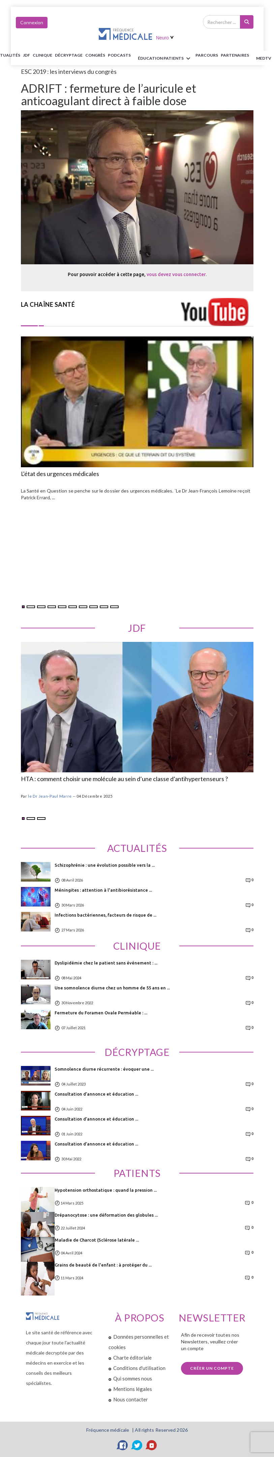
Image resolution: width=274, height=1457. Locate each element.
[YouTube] (152, 1445)
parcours (206, 55)
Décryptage (69, 55)
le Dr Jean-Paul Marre (50, 796)
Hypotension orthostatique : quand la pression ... (106, 1190)
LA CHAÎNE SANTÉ (48, 304)
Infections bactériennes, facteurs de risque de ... (105, 915)
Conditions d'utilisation (139, 1368)
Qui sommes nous (132, 1378)
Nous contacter (130, 1399)
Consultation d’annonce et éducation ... (96, 1094)
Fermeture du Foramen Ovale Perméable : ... (101, 1012)
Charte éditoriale (132, 1358)
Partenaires (235, 55)
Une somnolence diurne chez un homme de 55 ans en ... (112, 987)
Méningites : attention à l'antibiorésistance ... (103, 890)
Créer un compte (212, 1368)
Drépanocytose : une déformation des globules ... (106, 1215)
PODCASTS (119, 55)
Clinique (42, 55)
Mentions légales (132, 1389)
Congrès (95, 55)
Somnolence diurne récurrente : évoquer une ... (104, 1069)
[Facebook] (123, 1445)
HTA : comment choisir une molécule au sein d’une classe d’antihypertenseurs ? (124, 779)
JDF (26, 55)
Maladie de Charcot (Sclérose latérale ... (97, 1240)
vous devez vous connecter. (177, 274)
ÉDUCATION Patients (165, 58)
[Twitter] (137, 1445)
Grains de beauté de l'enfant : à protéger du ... (103, 1264)
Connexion (31, 22)
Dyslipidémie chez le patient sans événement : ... (106, 962)
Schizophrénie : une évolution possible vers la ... (105, 865)
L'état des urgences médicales (60, 474)
